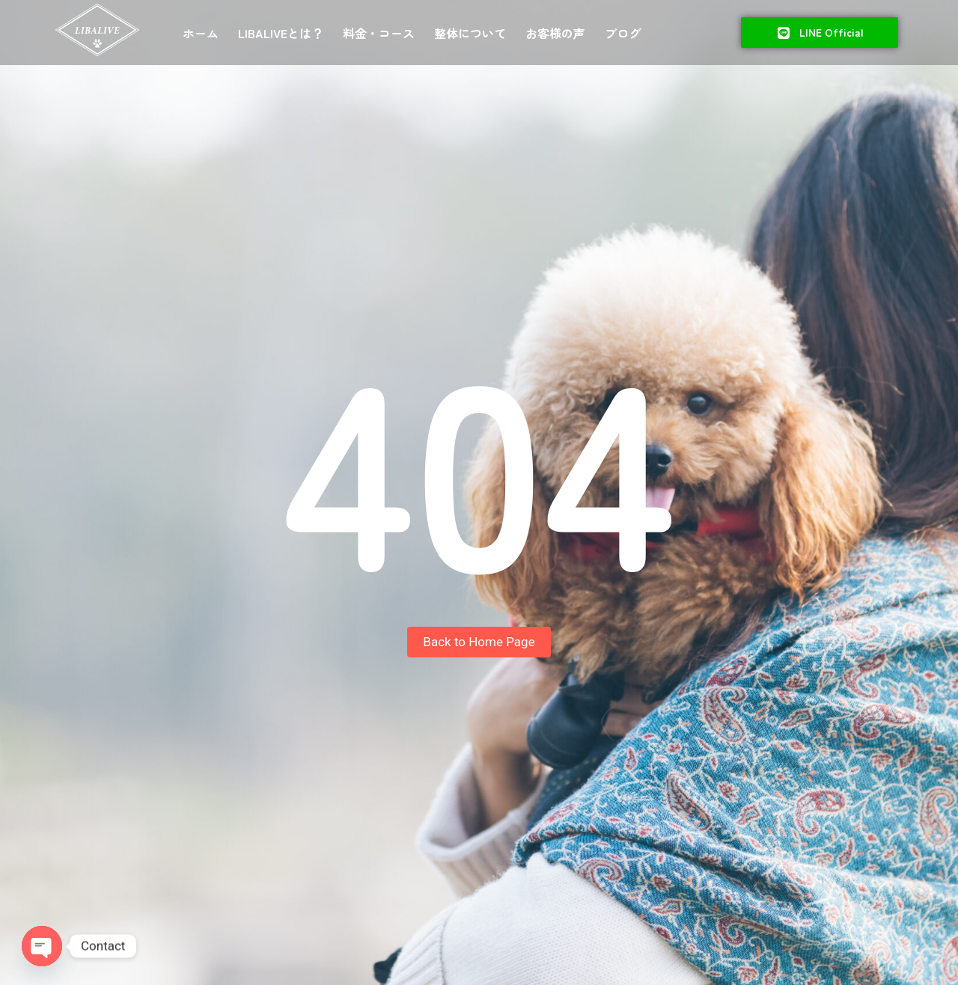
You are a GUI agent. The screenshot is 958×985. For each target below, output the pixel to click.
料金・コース (379, 33)
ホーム (201, 33)
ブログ (623, 33)
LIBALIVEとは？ (280, 33)
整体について (470, 33)
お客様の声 (555, 33)
